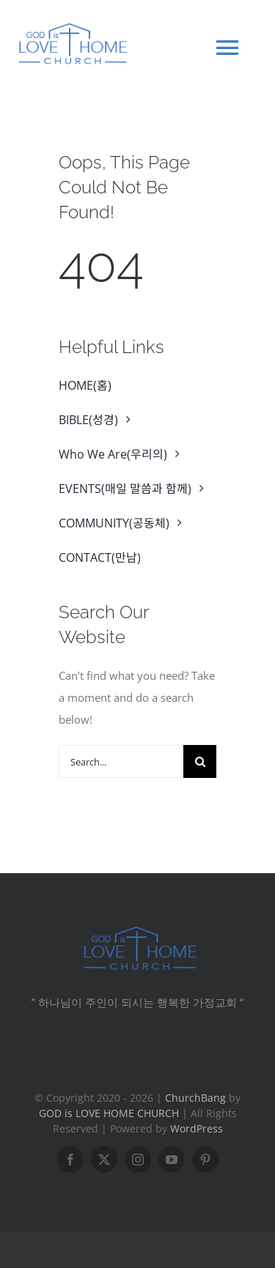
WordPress (196, 1128)
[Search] (199, 761)
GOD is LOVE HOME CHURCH (109, 1113)
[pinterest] (205, 1159)
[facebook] (70, 1159)
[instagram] (138, 1159)
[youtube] (171, 1159)
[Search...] (121, 761)
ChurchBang (195, 1098)
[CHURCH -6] (138, 929)
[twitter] (104, 1159)
